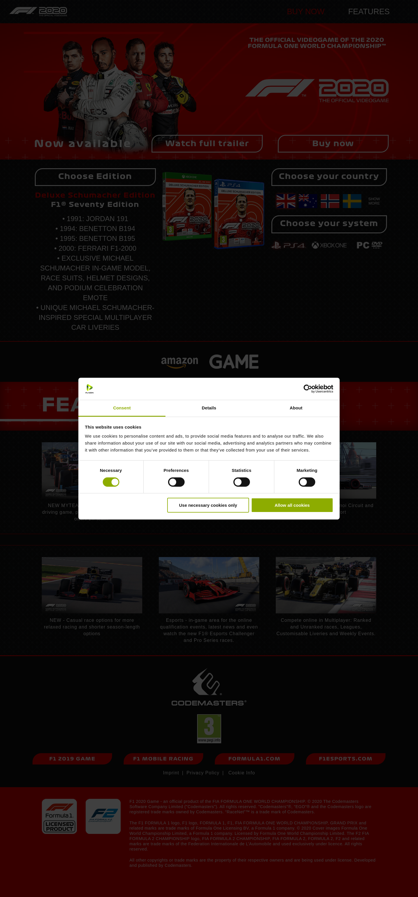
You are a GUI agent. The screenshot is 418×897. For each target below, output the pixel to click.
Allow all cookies (292, 505)
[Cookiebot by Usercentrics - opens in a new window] (307, 388)
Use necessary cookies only (208, 505)
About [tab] (296, 407)
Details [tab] (209, 407)
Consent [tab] (122, 407)
